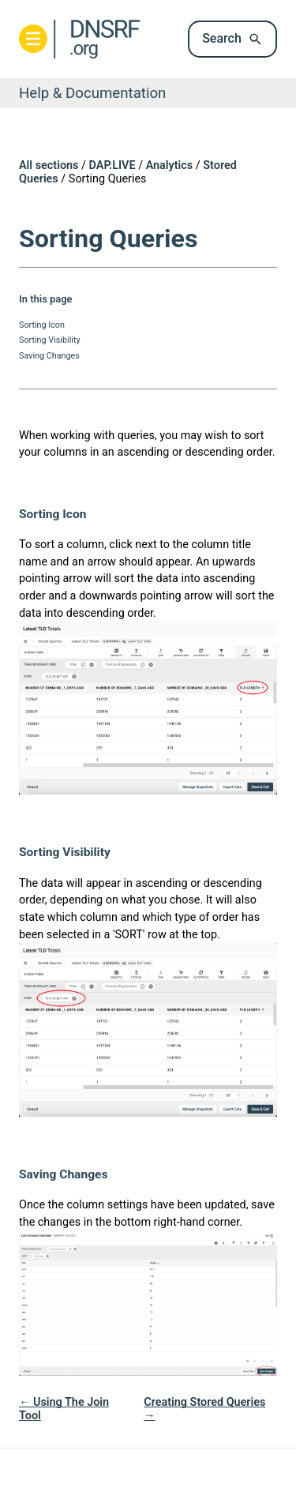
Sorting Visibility (50, 340)
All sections (48, 165)
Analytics (169, 165)
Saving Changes (49, 356)
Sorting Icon (42, 325)
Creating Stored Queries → (204, 1409)
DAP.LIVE (112, 165)
